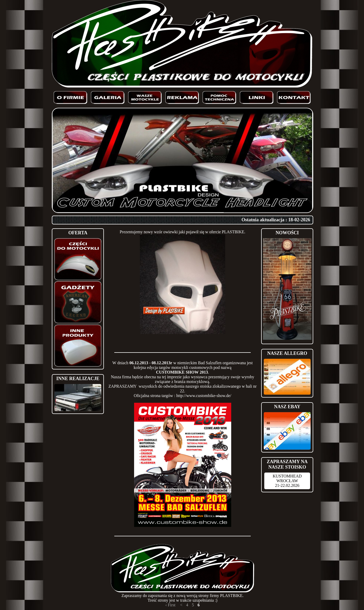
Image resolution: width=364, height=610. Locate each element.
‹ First (170, 605)
